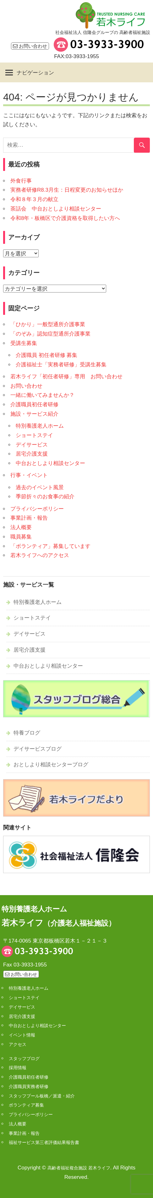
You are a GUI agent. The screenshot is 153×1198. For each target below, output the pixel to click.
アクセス (17, 1044)
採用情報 (17, 1067)
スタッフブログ (24, 1058)
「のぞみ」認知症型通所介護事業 (50, 334)
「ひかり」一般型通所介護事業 (47, 324)
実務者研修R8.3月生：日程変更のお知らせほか (66, 190)
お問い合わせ (30, 46)
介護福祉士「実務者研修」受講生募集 (61, 365)
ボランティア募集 (26, 1105)
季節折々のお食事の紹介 (45, 497)
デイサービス (32, 445)
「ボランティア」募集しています (50, 546)
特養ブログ (27, 733)
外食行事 (21, 181)
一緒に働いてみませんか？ (42, 395)
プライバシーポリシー (37, 509)
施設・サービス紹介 (34, 414)
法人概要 (21, 527)
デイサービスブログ (38, 749)
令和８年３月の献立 (34, 199)
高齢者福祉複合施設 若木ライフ (78, 1167)
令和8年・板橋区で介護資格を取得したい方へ (65, 218)
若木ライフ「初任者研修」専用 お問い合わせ (66, 377)
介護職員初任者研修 (34, 405)
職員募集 (21, 537)
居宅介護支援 (32, 454)
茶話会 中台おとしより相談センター (55, 209)
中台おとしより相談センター (50, 463)
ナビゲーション (35, 72)
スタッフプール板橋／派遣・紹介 (42, 1095)
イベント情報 (22, 1034)
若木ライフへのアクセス (39, 555)
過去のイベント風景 (40, 487)
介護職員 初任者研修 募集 (46, 355)
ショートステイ (34, 435)
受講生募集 (23, 343)
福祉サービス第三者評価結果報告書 (44, 1142)
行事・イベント (29, 475)
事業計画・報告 (29, 518)
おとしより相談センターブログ (51, 765)
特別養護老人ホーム (40, 426)
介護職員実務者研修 (28, 1086)
